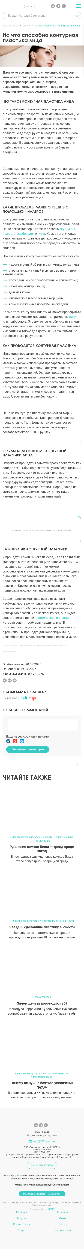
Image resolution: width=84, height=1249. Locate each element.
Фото (62, 1218)
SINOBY (51, 1209)
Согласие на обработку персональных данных (58, 1202)
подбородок (26, 233)
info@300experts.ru (45, 1141)
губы (41, 233)
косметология (42, 997)
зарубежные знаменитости (58, 920)
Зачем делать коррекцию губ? (42, 1003)
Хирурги (21, 1218)
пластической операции (52, 618)
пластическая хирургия (26, 837)
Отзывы (62, 1212)
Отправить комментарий (28, 749)
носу (72, 317)
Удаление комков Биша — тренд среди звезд (42, 849)
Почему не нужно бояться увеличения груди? (42, 1085)
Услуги (21, 1230)
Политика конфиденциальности (19, 1202)
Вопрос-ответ (62, 1230)
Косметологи (21, 1224)
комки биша (43, 840)
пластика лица (64, 837)
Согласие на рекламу (42, 1205)
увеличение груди (27, 1073)
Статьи (62, 1224)
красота (48, 837)
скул (62, 229)
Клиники (21, 1212)
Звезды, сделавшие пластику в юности (42, 927)
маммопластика (42, 1076)
